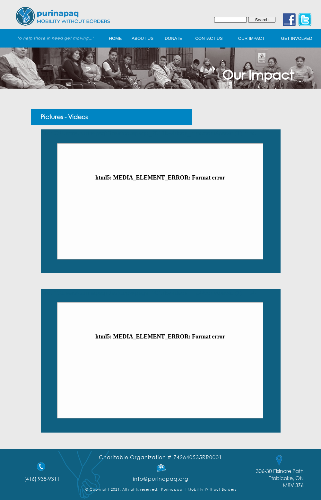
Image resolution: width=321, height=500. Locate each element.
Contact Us (208, 38)
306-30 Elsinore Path (280, 471)
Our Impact (251, 38)
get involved (296, 38)
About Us (142, 38)
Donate (173, 38)
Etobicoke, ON (286, 478)
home (115, 38)
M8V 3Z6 (293, 485)
